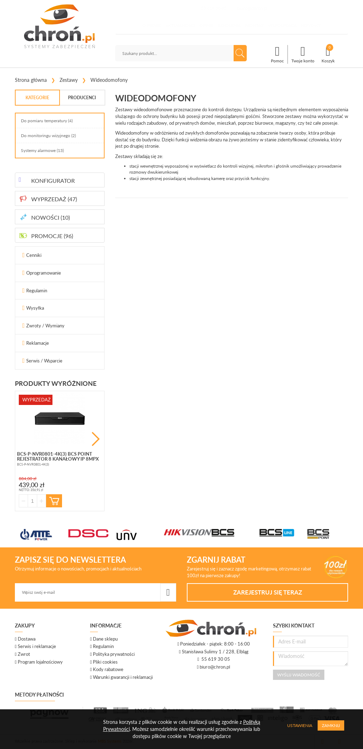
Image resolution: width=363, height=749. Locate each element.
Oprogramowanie (43, 273)
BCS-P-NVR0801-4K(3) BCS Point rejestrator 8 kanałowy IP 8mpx (58, 456)
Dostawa (26, 639)
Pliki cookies (105, 662)
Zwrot (24, 654)
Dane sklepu (105, 639)
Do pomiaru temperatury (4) (47, 120)
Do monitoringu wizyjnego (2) (48, 135)
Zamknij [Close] (331, 725)
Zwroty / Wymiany (45, 325)
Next (96, 439)
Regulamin (36, 290)
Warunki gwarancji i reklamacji (123, 677)
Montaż (254, 25)
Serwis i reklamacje (37, 646)
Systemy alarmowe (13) (42, 150)
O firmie (152, 25)
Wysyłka (35, 308)
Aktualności (180, 25)
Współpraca (282, 25)
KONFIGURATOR (53, 180)
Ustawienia (299, 725)
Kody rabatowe (108, 669)
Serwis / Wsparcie (44, 361)
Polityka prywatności (114, 654)
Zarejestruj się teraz (267, 592)
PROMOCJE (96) (52, 235)
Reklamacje (37, 343)
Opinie (206, 25)
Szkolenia (229, 25)
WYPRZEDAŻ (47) (54, 199)
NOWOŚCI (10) (50, 217)
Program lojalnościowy (40, 662)
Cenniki (33, 255)
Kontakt (311, 25)
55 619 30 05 (214, 8)
